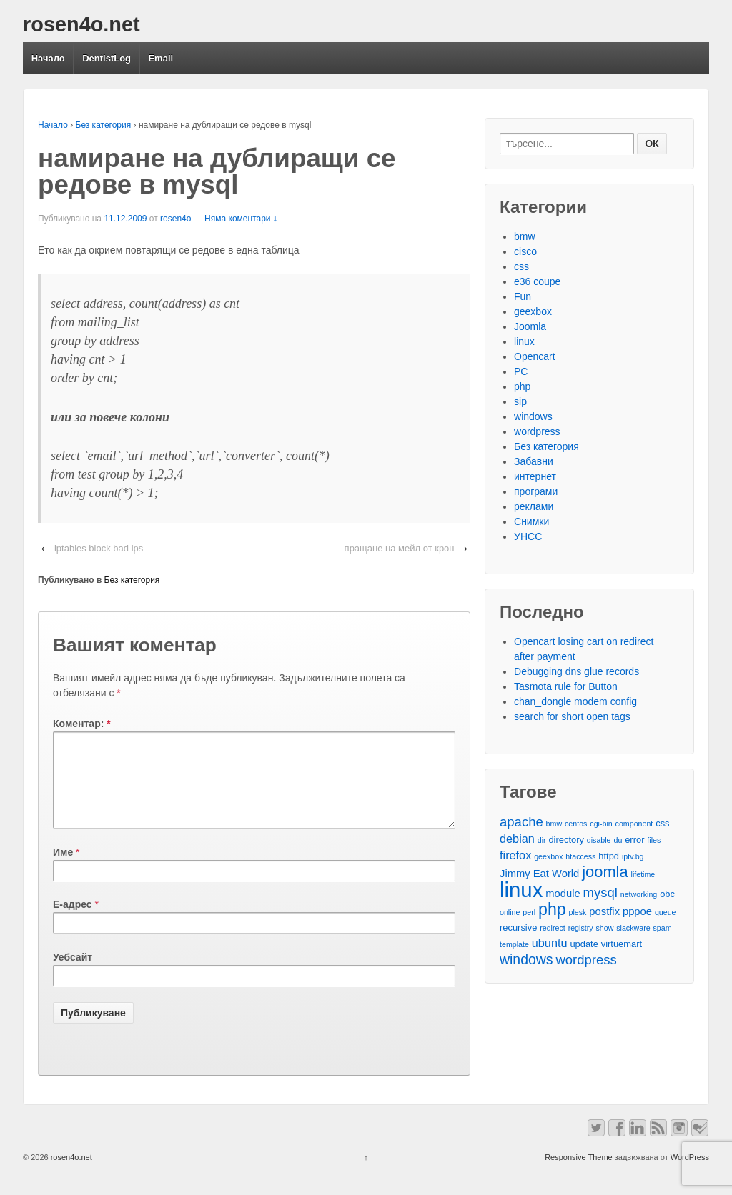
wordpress (537, 431)
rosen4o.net (81, 24)
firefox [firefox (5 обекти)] (515, 855)
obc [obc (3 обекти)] (667, 894)
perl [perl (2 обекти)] (529, 912)
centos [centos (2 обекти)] (576, 823)
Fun (522, 296)
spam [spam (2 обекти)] (662, 928)
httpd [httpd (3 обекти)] (608, 856)
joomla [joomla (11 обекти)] (605, 871)
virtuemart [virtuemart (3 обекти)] (621, 944)
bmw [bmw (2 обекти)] (554, 823)
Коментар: (82, 723)
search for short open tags (572, 716)
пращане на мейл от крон (400, 548)
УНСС (528, 536)
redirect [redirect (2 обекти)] (552, 928)
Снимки (531, 521)
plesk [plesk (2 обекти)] (578, 912)
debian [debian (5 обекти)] (517, 838)
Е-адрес (72, 921)
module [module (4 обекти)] (562, 893)
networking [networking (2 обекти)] (639, 894)
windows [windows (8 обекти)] (526, 959)
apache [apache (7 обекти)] (521, 821)
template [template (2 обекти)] (514, 944)
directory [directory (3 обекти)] (565, 839)
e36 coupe (537, 281)
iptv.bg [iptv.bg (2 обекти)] (633, 856)
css (521, 266)
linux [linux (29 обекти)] (521, 889)
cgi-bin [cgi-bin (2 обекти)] (601, 823)
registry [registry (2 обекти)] (580, 928)
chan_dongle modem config (575, 701)
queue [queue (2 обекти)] (665, 912)
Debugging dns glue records (576, 671)
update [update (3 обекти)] (584, 944)
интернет (535, 476)
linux (524, 341)
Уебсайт (72, 974)
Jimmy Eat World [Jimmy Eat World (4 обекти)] (539, 873)
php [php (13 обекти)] (552, 909)
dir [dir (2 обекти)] (542, 840)
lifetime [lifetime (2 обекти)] (643, 874)
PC (521, 371)
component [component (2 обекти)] (634, 823)
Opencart (534, 356)
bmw (524, 236)
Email (160, 58)
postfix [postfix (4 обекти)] (604, 911)
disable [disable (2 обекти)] (599, 840)
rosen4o (175, 219)
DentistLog (106, 58)
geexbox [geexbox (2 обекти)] (548, 856)
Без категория (104, 125)
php (522, 386)
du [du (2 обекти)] (617, 840)
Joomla (530, 326)
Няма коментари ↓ (240, 219)
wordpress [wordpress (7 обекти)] (585, 959)
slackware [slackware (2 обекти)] (633, 928)
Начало (48, 58)
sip (520, 401)
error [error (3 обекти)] (634, 839)
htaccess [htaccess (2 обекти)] (580, 856)
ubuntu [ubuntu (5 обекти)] (550, 942)
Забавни (533, 461)
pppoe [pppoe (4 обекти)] (637, 911)
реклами (533, 506)
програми (536, 491)
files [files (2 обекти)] (654, 840)
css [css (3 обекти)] (662, 823)
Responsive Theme (579, 1174)
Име (63, 869)
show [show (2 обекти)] (604, 928)
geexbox (533, 311)
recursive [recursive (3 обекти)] (518, 927)
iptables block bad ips (98, 548)
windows (533, 416)
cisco (525, 251)
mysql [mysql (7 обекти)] (600, 892)
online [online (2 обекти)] (510, 912)
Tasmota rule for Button (566, 686)
